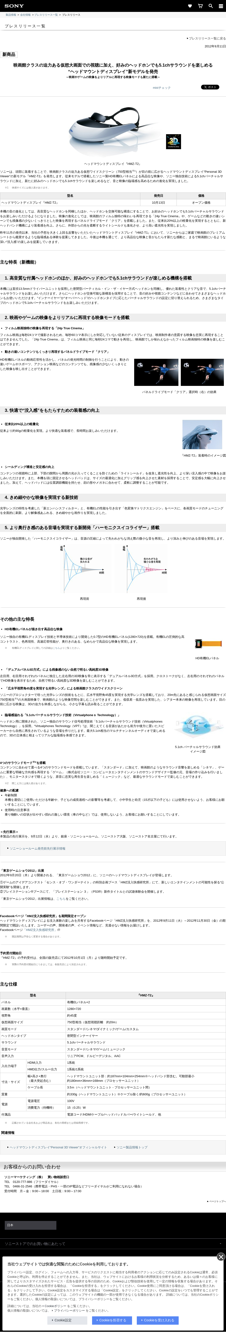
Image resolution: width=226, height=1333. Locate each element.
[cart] (200, 6)
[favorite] (190, 6)
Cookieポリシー (55, 1306)
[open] (211, 6)
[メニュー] (221, 6)
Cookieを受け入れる (159, 1320)
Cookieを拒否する (113, 1320)
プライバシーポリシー (69, 1310)
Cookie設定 (63, 1320)
